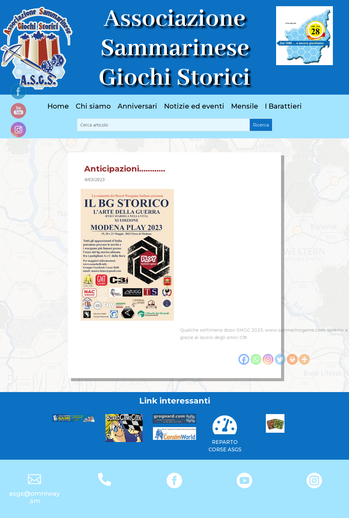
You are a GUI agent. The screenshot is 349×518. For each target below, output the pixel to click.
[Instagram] (332, 359)
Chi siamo (93, 107)
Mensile (244, 107)
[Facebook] (307, 359)
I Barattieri (283, 107)
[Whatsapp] (320, 359)
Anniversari (137, 107)
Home (58, 107)
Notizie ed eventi (194, 107)
